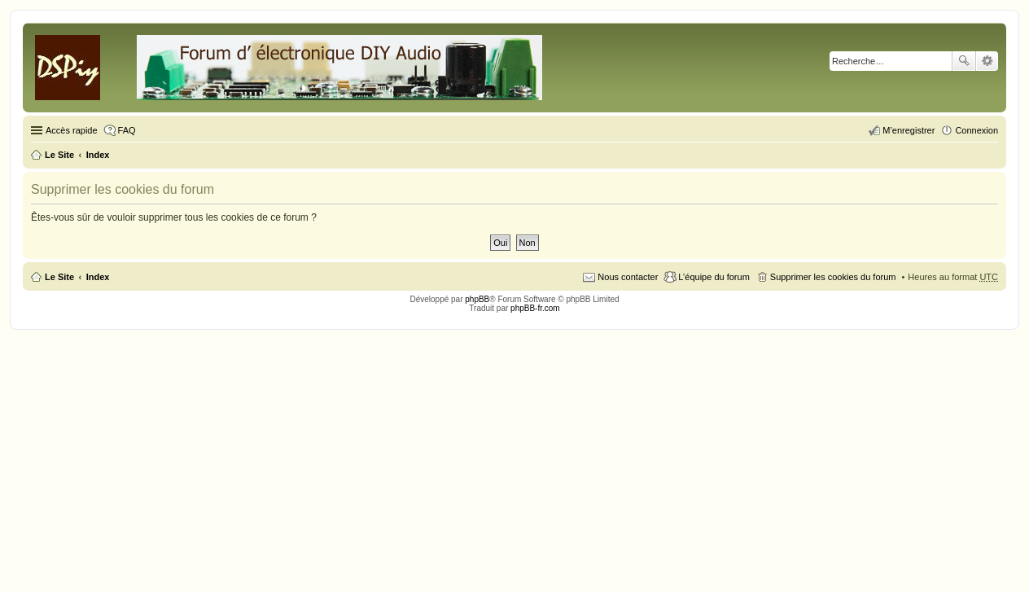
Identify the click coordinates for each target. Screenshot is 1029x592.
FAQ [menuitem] (127, 130)
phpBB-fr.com (535, 308)
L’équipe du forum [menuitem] (713, 277)
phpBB (477, 299)
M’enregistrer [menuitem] (908, 130)
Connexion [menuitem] (976, 130)
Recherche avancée (987, 61)
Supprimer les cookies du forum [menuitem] (833, 277)
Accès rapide (72, 130)
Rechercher (964, 61)
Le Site (59, 277)
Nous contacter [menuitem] (628, 277)
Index (98, 277)
